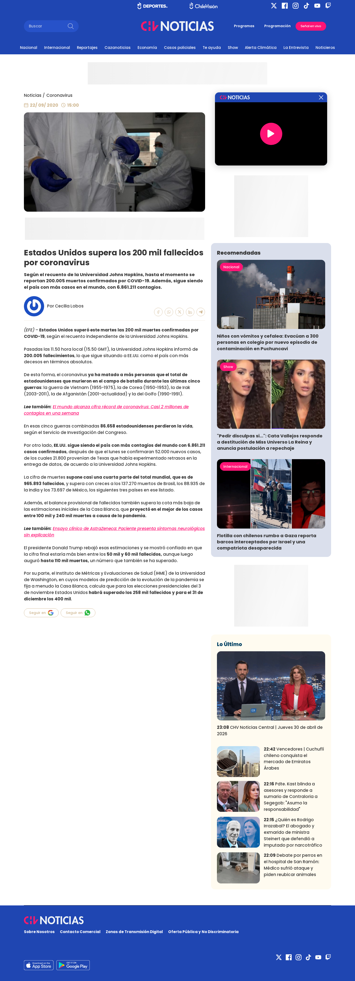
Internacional (57, 47)
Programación (277, 25)
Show (233, 47)
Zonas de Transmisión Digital (134, 931)
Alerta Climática (261, 47)
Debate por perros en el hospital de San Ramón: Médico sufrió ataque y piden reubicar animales (293, 864)
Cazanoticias (118, 47)
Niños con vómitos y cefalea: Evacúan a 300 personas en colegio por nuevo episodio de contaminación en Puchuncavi (268, 342)
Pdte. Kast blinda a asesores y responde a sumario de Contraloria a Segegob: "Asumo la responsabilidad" (291, 796)
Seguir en (41, 613)
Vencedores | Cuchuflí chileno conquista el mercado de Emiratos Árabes (294, 758)
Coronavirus (59, 95)
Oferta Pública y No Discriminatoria (203, 931)
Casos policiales (180, 47)
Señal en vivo (311, 26)
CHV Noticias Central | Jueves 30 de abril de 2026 (270, 730)
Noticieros (325, 47)
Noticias (32, 95)
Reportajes (87, 47)
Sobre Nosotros (39, 931)
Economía (147, 47)
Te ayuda (212, 47)
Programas (244, 25)
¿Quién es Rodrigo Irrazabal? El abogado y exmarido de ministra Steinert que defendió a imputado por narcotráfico (293, 832)
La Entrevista (296, 47)
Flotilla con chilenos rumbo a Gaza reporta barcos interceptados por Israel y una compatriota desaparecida (266, 541)
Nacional (28, 47)
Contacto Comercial (80, 931)
